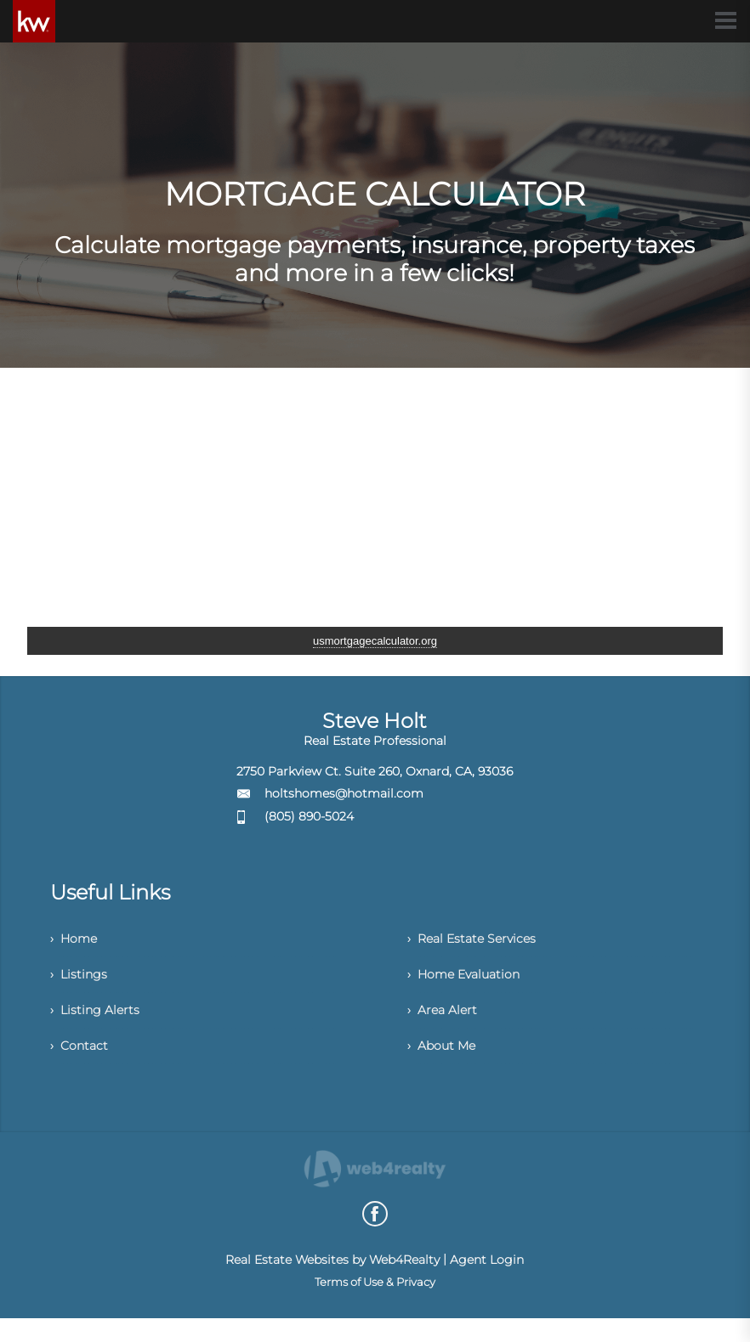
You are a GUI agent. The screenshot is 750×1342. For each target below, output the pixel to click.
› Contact (82, 1066)
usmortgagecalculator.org (375, 640)
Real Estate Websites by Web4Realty (332, 1283)
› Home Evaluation (471, 983)
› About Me (446, 1066)
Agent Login (487, 1283)
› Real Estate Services (480, 941)
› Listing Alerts (99, 1025)
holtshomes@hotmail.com (343, 793)
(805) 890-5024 (309, 816)
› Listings (81, 983)
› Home (77, 941)
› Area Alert (445, 1025)
